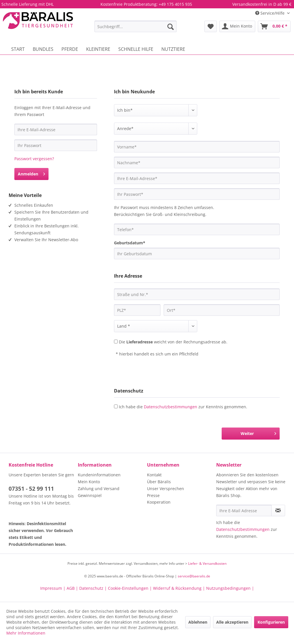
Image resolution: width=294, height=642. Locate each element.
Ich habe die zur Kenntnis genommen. (183, 406)
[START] (18, 49)
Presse (153, 495)
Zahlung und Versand (98, 488)
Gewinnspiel (90, 495)
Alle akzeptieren (232, 622)
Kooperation (159, 502)
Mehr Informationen (25, 633)
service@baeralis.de (194, 576)
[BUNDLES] (43, 49)
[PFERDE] (69, 49)
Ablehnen (197, 622)
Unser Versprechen (165, 488)
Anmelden (31, 173)
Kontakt (154, 474)
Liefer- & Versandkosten (207, 563)
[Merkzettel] (210, 26)
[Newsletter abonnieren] (278, 510)
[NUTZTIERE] (173, 49)
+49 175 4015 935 (175, 4)
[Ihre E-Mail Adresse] (244, 510)
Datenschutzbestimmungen (170, 406)
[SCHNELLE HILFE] (135, 49)
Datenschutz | (93, 588)
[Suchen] (171, 26)
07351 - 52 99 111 (31, 488)
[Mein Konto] (237, 26)
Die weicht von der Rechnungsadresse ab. (173, 342)
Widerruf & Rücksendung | (179, 588)
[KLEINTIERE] (98, 49)
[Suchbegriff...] (135, 26)
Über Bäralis (159, 481)
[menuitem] (135, 26)
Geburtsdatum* (129, 242)
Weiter (258, 432)
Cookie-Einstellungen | (130, 588)
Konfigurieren (271, 622)
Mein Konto (89, 481)
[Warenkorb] (274, 26)
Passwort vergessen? (34, 158)
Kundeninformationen (99, 474)
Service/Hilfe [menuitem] (270, 13)
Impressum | (53, 588)
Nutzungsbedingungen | (230, 588)
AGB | (73, 588)
